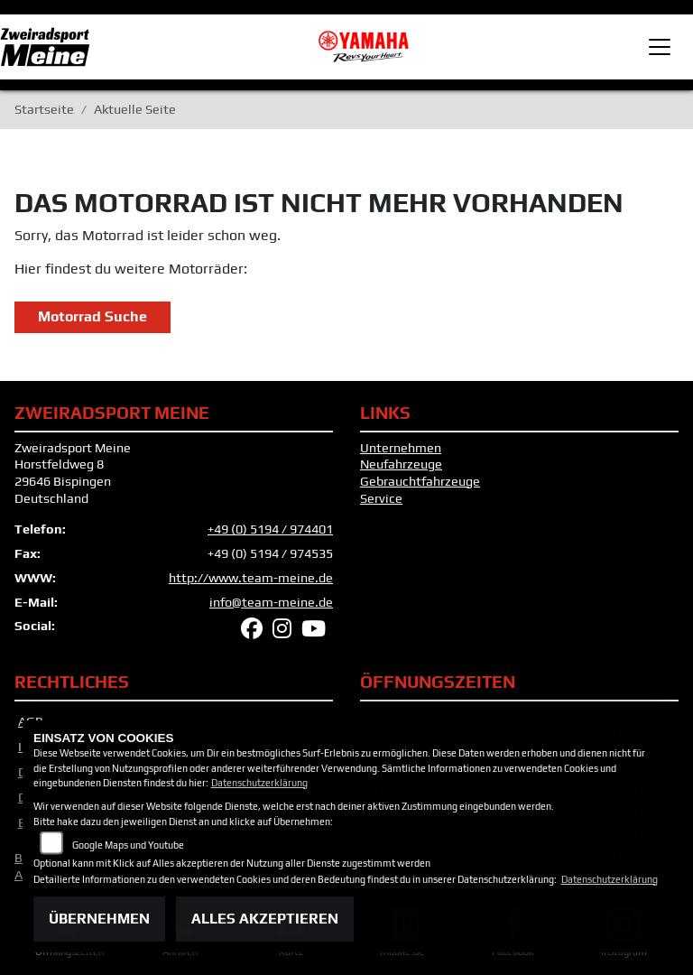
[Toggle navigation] (659, 47)
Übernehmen (99, 918)
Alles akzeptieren (264, 918)
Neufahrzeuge (401, 464)
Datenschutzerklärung (259, 782)
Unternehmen (400, 448)
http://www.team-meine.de (251, 578)
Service (381, 498)
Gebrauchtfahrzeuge (420, 481)
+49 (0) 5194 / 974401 (270, 529)
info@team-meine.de (271, 602)
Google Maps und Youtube (128, 845)
